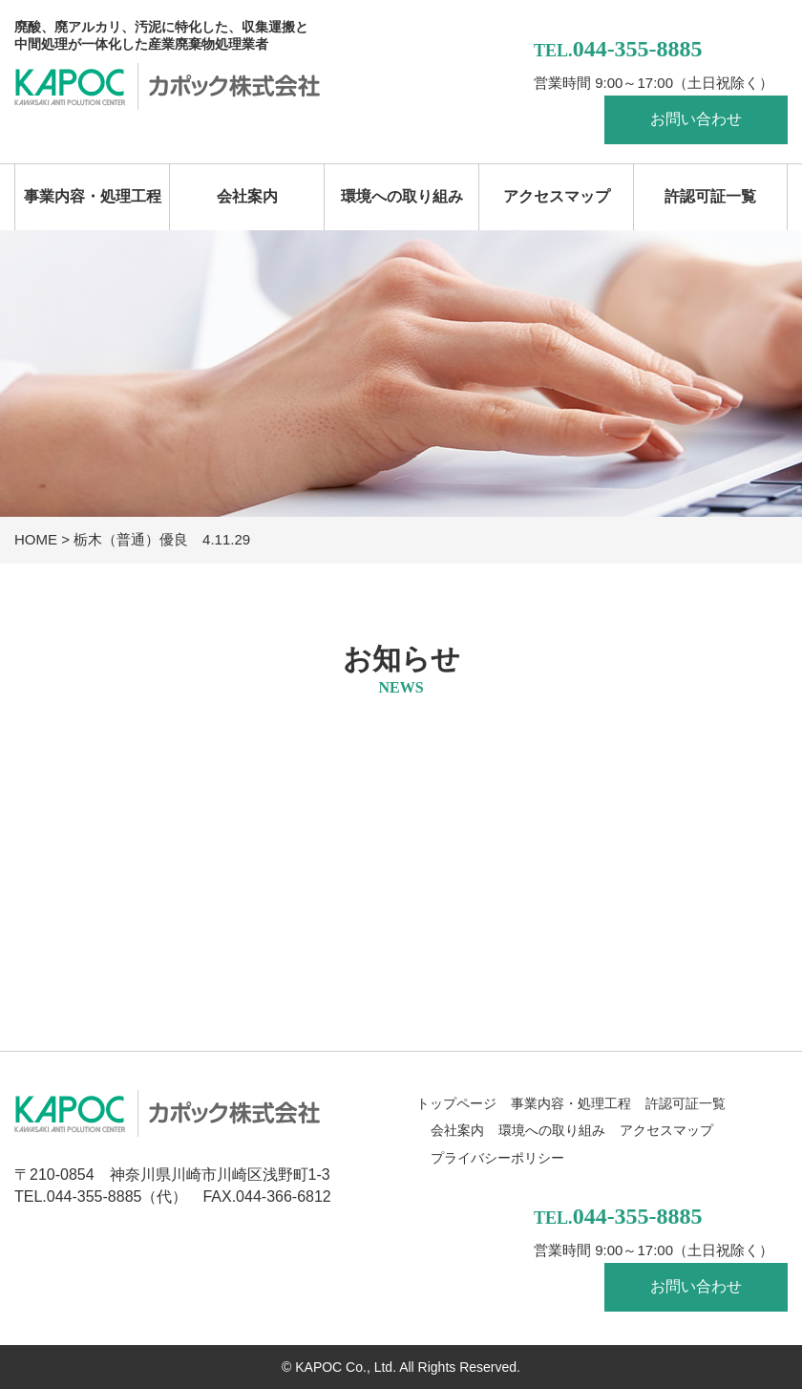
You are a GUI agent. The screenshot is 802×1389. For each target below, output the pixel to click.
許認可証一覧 (710, 196)
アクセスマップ (556, 196)
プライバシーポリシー (497, 1157)
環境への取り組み (402, 196)
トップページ (456, 1103)
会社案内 (247, 196)
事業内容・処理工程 (92, 196)
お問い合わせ (696, 119)
